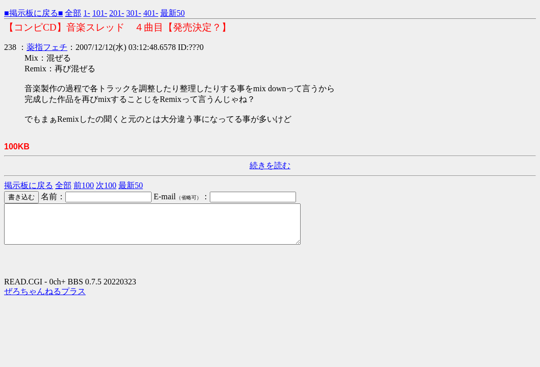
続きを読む (270, 165)
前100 (83, 185)
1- (86, 13)
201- (116, 13)
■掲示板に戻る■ (33, 13)
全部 (73, 13)
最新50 (172, 13)
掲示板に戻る (28, 185)
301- (133, 13)
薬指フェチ (47, 47)
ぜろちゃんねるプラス (45, 299)
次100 (106, 185)
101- (99, 13)
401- (150, 13)
